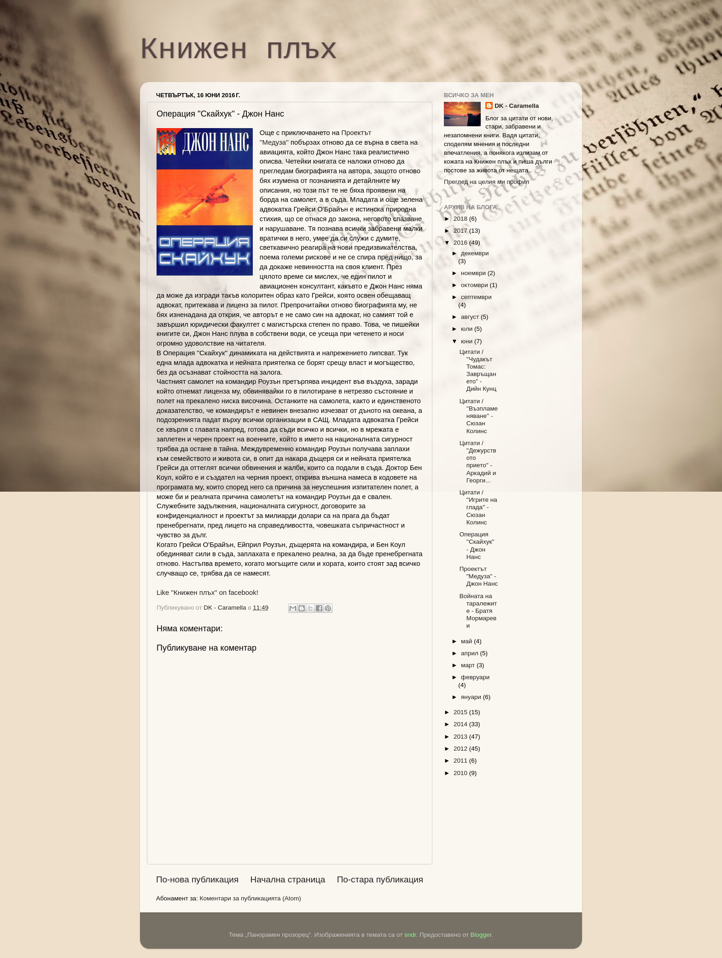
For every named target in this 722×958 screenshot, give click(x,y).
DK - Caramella (517, 105)
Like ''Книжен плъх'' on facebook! (207, 592)
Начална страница (288, 879)
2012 (461, 748)
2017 (461, 230)
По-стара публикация (380, 879)
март (469, 665)
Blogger (481, 934)
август (471, 316)
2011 (461, 760)
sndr (410, 934)
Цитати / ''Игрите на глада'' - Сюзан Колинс (478, 507)
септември (476, 297)
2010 (461, 773)
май (467, 641)
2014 (461, 724)
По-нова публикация (197, 879)
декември (475, 253)
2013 (461, 736)
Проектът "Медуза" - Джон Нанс (479, 576)
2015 (461, 712)
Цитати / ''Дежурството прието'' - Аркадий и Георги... (478, 462)
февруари (475, 677)
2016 (461, 242)
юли (467, 328)
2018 (461, 218)
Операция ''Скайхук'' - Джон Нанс (477, 545)
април (470, 653)
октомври (475, 285)
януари (472, 697)
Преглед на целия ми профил (486, 181)
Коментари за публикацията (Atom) (250, 898)
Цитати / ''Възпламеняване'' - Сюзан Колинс (479, 416)
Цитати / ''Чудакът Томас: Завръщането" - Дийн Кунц (478, 370)
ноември (474, 273)
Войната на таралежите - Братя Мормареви (478, 611)
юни (467, 341)
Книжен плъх (239, 50)
